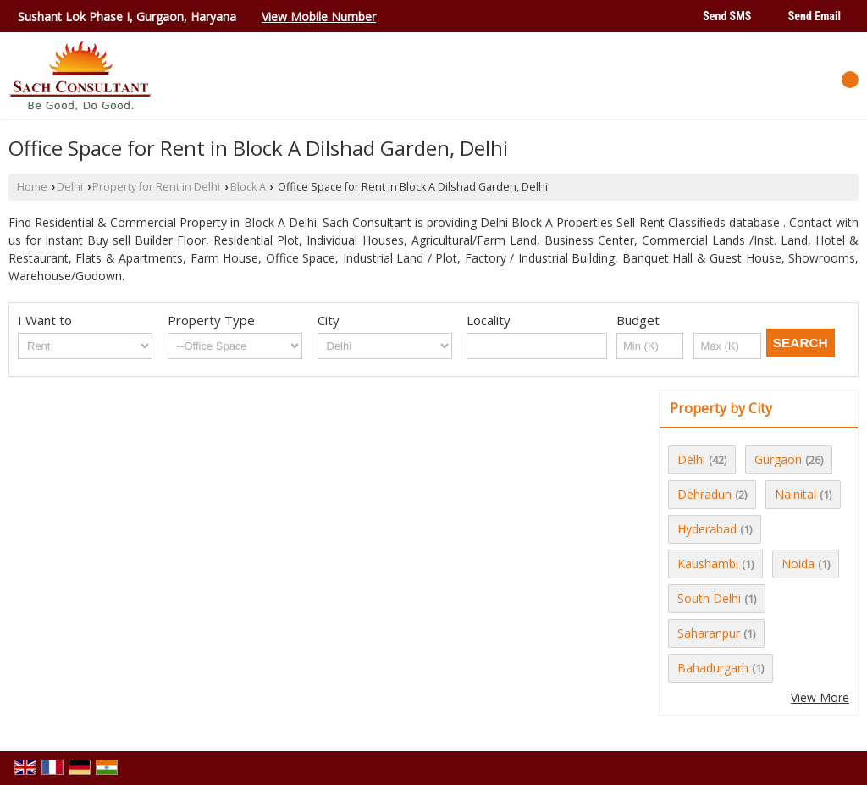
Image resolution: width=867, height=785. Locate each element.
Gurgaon (778, 459)
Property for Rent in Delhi (156, 187)
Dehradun (704, 494)
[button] (319, 16)
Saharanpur (708, 633)
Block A (248, 187)
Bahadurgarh (712, 668)
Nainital (795, 494)
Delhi (70, 187)
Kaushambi (707, 564)
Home (32, 187)
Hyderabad (707, 529)
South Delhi (709, 598)
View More (820, 697)
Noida (798, 564)
